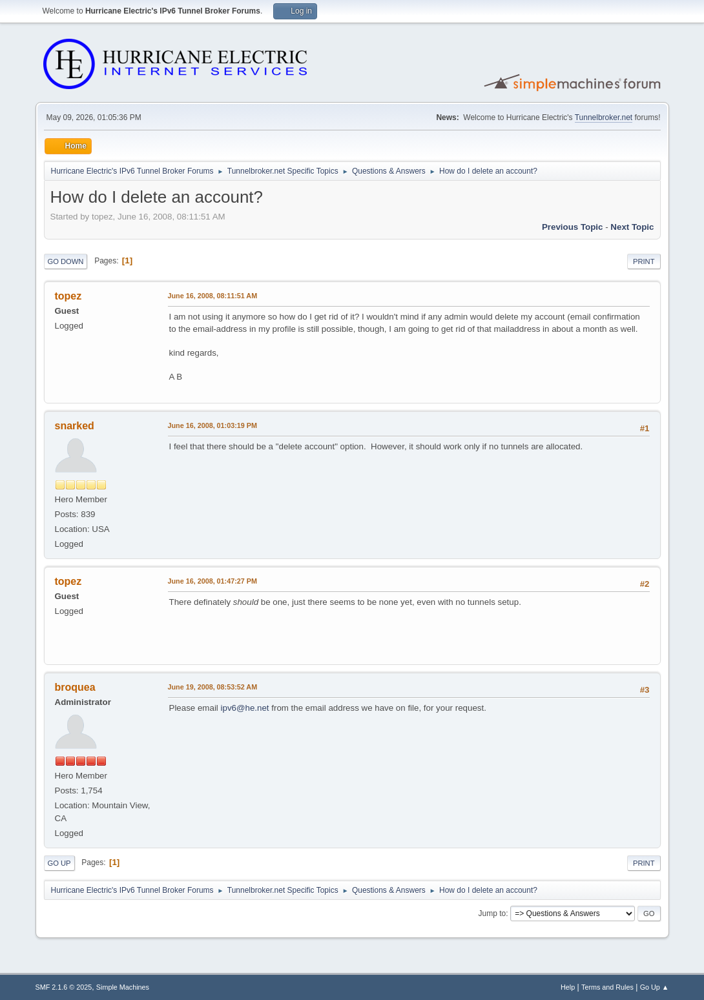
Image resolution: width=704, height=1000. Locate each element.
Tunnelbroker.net (604, 117)
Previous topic (572, 227)
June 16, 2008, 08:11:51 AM (213, 296)
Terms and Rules (607, 987)
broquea (75, 687)
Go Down (66, 261)
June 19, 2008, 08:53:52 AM (213, 687)
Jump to (492, 913)
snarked (74, 425)
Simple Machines (122, 987)
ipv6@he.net (245, 708)
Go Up (59, 863)
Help (568, 987)
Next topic (632, 227)
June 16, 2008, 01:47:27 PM (212, 581)
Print (644, 261)
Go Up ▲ (654, 987)
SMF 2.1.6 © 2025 (64, 987)
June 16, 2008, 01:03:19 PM (212, 425)
